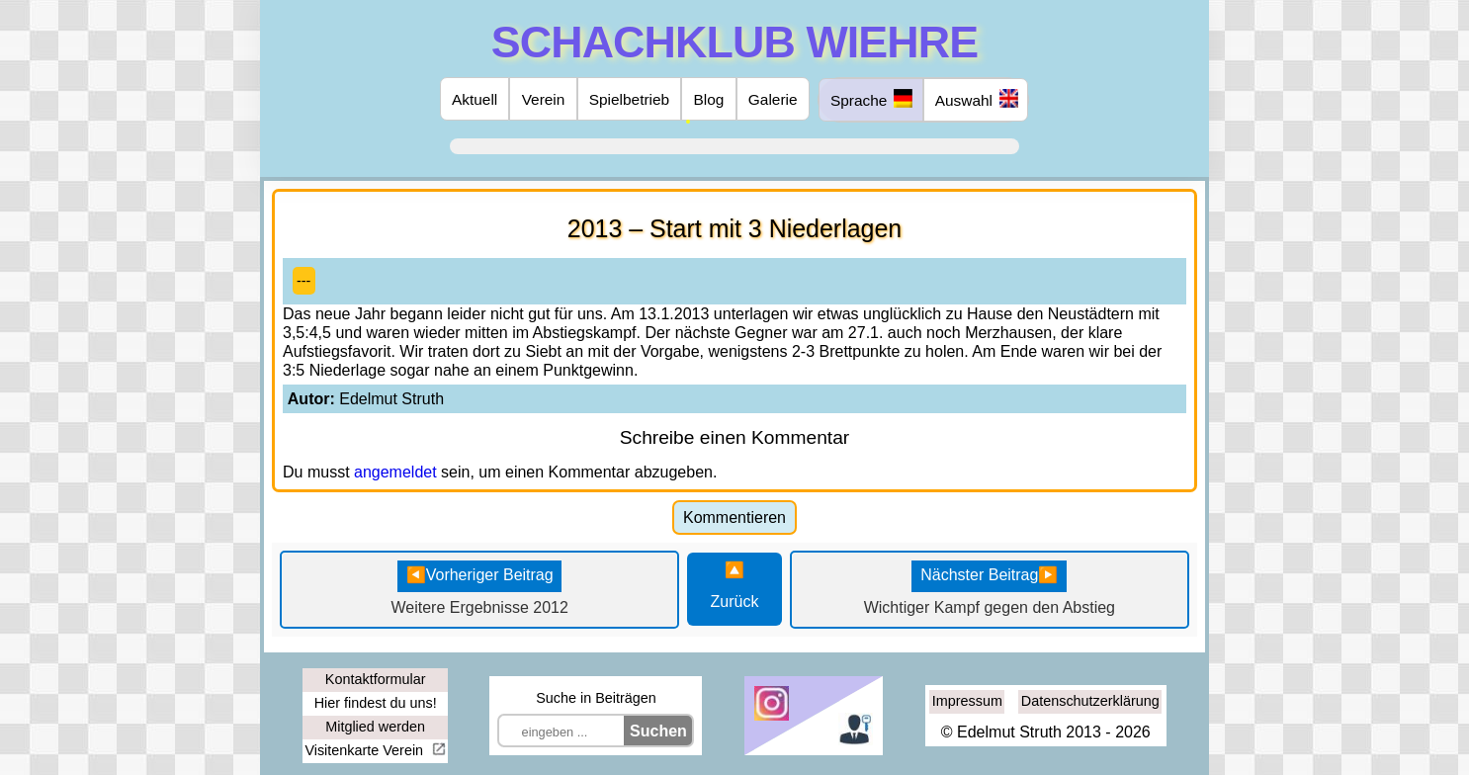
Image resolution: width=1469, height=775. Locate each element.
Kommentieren (734, 517)
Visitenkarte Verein (365, 750)
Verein (543, 99)
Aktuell (474, 99)
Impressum (967, 701)
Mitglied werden (375, 726)
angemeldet (395, 472)
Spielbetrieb (629, 99)
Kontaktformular (375, 679)
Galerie (773, 99)
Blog (709, 99)
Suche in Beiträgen (596, 698)
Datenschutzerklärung (1090, 701)
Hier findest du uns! (375, 703)
